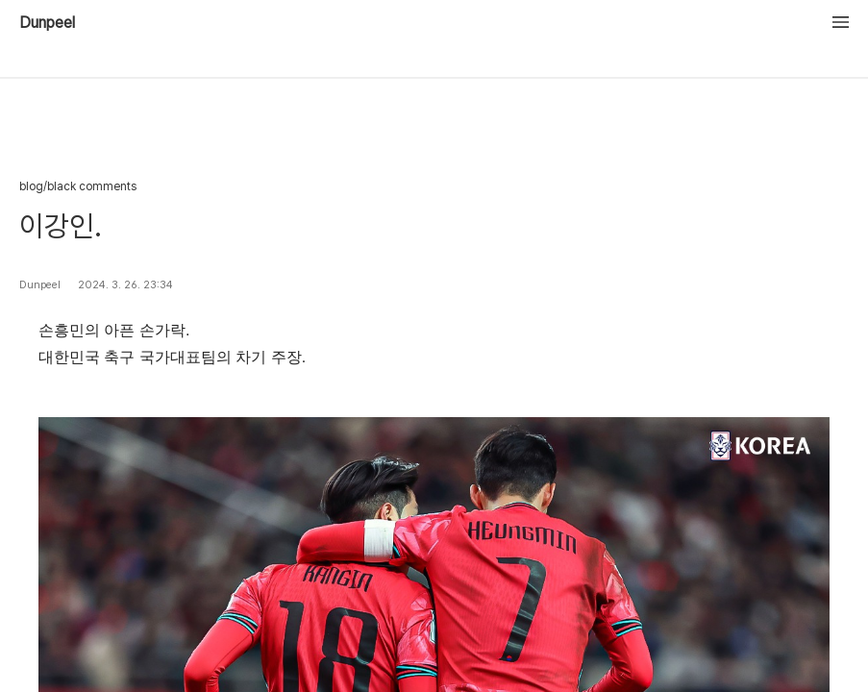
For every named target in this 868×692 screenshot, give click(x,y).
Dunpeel (47, 23)
